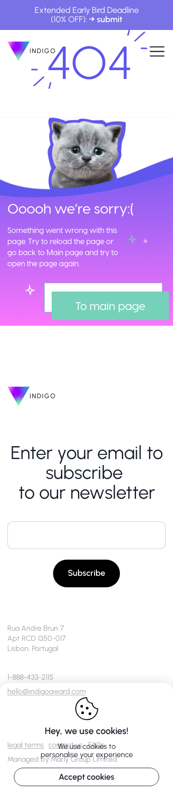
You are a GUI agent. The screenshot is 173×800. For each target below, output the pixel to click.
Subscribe (86, 573)
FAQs (96, 744)
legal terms (25, 744)
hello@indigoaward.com (46, 691)
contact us (65, 744)
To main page (110, 305)
